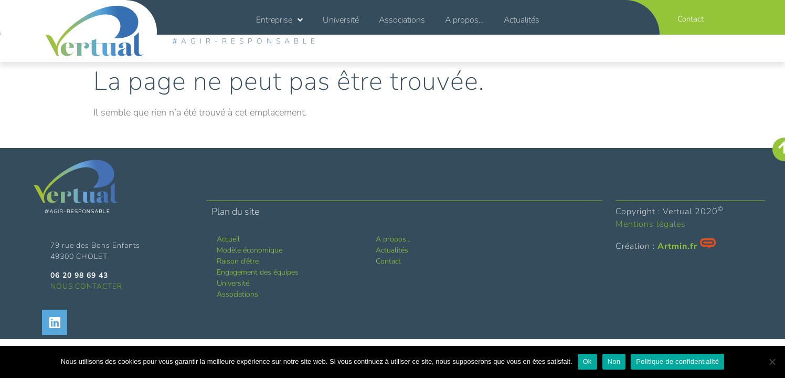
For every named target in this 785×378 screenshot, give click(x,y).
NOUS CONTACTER (86, 286)
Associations (402, 20)
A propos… (464, 20)
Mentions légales (651, 224)
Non (614, 361)
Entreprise (279, 19)
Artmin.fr (677, 246)
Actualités (521, 20)
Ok (587, 361)
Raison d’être (238, 261)
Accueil (228, 239)
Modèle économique (249, 250)
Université (341, 20)
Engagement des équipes (258, 272)
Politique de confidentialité (677, 361)
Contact (388, 261)
